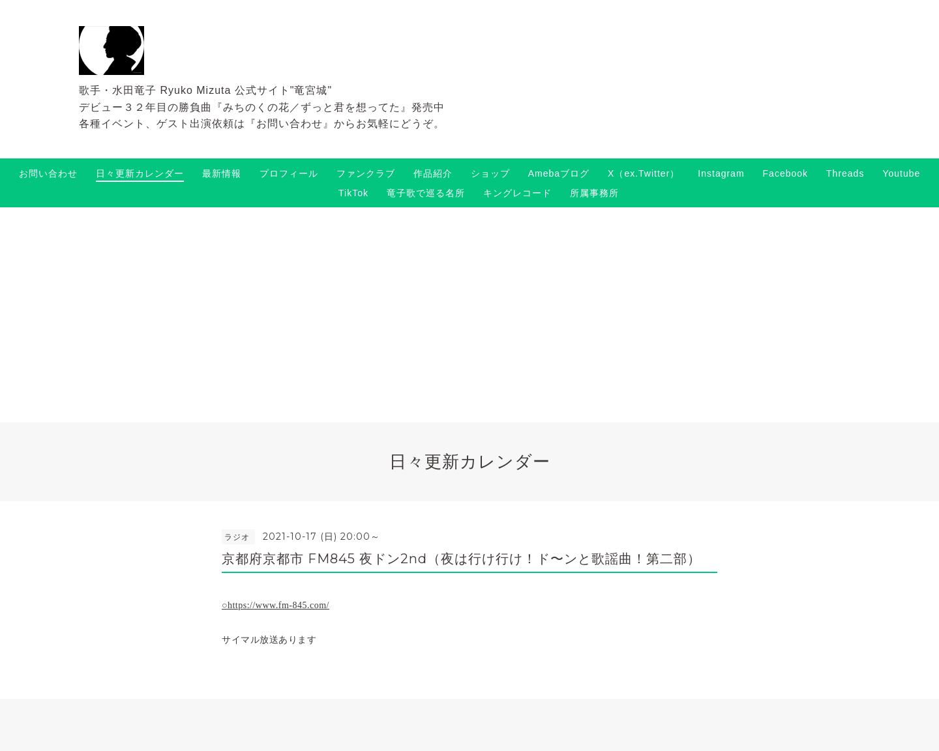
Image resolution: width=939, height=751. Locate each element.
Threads (845, 173)
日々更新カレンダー (140, 173)
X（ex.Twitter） (643, 173)
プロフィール (289, 173)
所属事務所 (594, 193)
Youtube (901, 173)
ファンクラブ (365, 173)
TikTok (353, 193)
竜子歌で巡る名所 (426, 193)
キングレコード (517, 193)
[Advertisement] (469, 305)
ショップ (490, 173)
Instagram (721, 173)
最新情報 (221, 173)
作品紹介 (433, 173)
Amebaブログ (558, 173)
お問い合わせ (48, 173)
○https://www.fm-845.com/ (275, 605)
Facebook (785, 173)
